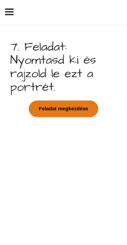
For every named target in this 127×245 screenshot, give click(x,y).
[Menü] (9, 12)
